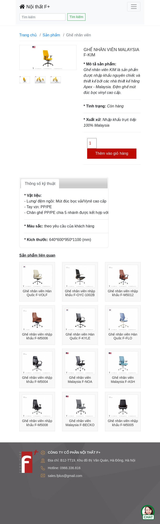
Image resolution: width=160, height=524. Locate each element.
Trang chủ (28, 35)
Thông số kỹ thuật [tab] (40, 184)
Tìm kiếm (76, 17)
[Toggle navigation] (133, 6)
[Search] (42, 17)
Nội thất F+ (35, 6)
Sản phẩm (51, 35)
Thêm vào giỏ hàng (111, 153)
